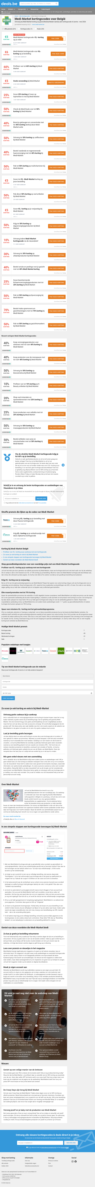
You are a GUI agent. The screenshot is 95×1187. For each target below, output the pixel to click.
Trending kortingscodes (8, 1160)
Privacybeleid (42, 503)
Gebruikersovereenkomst (26, 503)
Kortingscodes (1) (26, 29)
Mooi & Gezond (20, 819)
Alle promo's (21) (10, 29)
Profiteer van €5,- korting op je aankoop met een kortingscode (25, 552)
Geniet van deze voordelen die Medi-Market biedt (20, 560)
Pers (49, 1163)
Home (16, 16)
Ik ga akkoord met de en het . (26, 503)
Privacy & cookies (53, 1160)
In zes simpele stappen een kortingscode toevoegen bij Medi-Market (27, 557)
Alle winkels (5, 1163)
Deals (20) (40, 29)
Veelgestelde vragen (30, 1163)
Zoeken (57, 4)
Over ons (27, 1160)
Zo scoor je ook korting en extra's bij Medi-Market (20, 555)
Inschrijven (41, 498)
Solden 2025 (5, 1166)
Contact (50, 1166)
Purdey (64, 44)
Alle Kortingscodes (24, 16)
